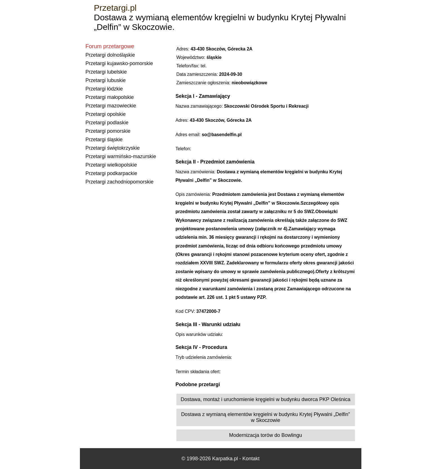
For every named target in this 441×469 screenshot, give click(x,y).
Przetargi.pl (115, 7)
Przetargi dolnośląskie (110, 55)
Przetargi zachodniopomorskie (120, 182)
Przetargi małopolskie (110, 97)
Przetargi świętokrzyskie (113, 148)
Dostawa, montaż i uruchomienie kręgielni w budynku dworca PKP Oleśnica (265, 399)
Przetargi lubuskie (106, 80)
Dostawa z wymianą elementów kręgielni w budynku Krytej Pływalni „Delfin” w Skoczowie (265, 417)
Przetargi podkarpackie (111, 173)
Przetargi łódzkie (104, 89)
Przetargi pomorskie (108, 131)
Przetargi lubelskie (106, 72)
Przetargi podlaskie (107, 122)
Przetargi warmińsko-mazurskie (121, 156)
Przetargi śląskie (104, 139)
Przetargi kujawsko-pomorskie (119, 63)
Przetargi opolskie (106, 114)
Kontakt (250, 458)
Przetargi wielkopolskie (111, 165)
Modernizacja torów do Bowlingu (265, 435)
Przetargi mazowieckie (111, 106)
